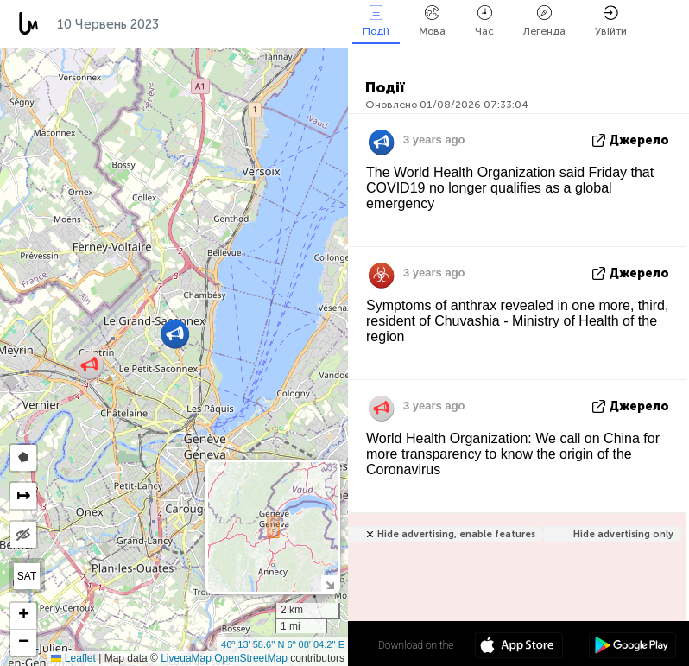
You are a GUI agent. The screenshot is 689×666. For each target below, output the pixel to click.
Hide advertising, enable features (456, 534)
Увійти (611, 21)
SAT (26, 576)
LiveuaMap (186, 658)
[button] (89, 365)
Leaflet (73, 658)
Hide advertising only (623, 534)
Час (484, 21)
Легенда (544, 21)
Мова (432, 21)
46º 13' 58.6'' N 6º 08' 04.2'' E (282, 644)
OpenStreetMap (251, 658)
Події (376, 21)
